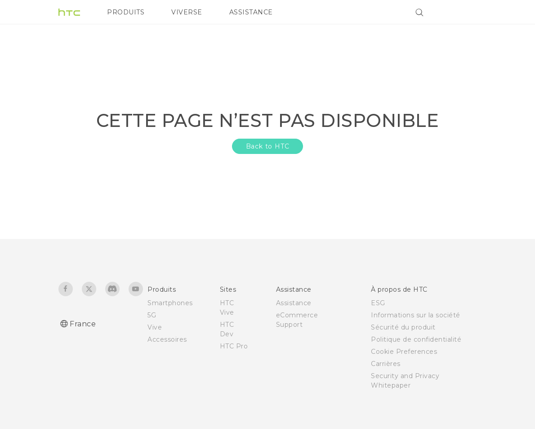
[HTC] (69, 12)
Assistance (294, 303)
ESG (378, 303)
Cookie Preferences (404, 352)
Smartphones (170, 303)
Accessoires (167, 339)
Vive (154, 327)
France (83, 324)
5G (151, 315)
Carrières (386, 364)
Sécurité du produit (403, 327)
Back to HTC (268, 146)
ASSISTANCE (251, 12)
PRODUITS (125, 12)
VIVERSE (186, 12)
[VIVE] (464, 12)
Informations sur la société (415, 315)
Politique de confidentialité (416, 339)
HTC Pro (234, 346)
